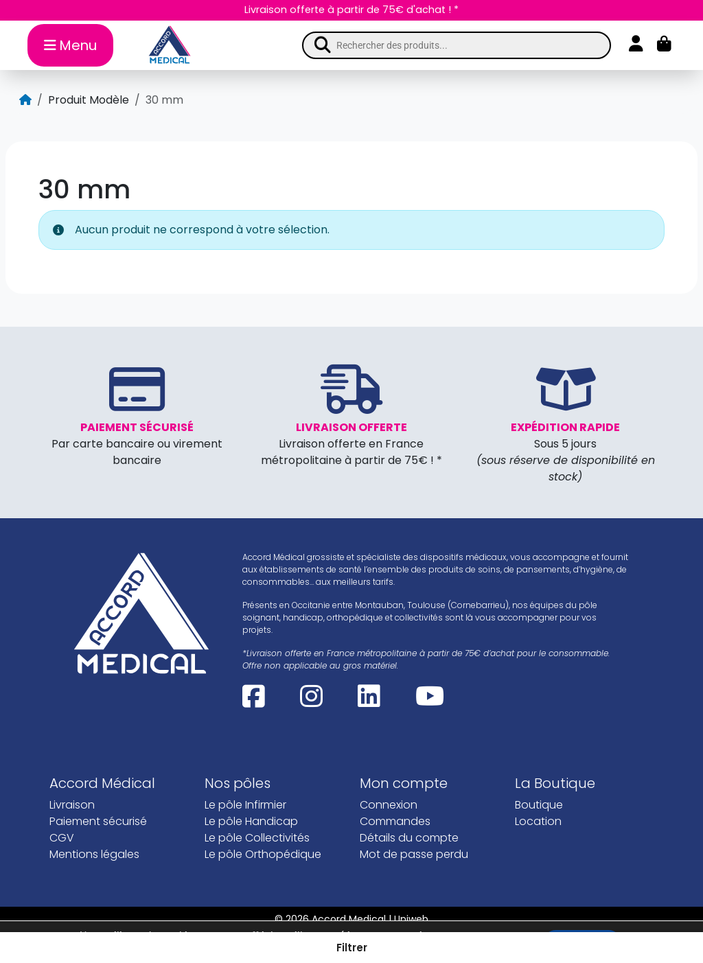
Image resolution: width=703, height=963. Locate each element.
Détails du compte (409, 838)
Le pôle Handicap (251, 821)
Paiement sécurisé (98, 821)
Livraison (72, 805)
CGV (61, 838)
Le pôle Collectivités (257, 838)
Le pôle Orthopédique (263, 854)
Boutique (539, 805)
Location (538, 821)
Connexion (388, 805)
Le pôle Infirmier (245, 805)
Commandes (395, 821)
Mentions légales (94, 854)
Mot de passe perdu (414, 854)
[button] (351, 947)
